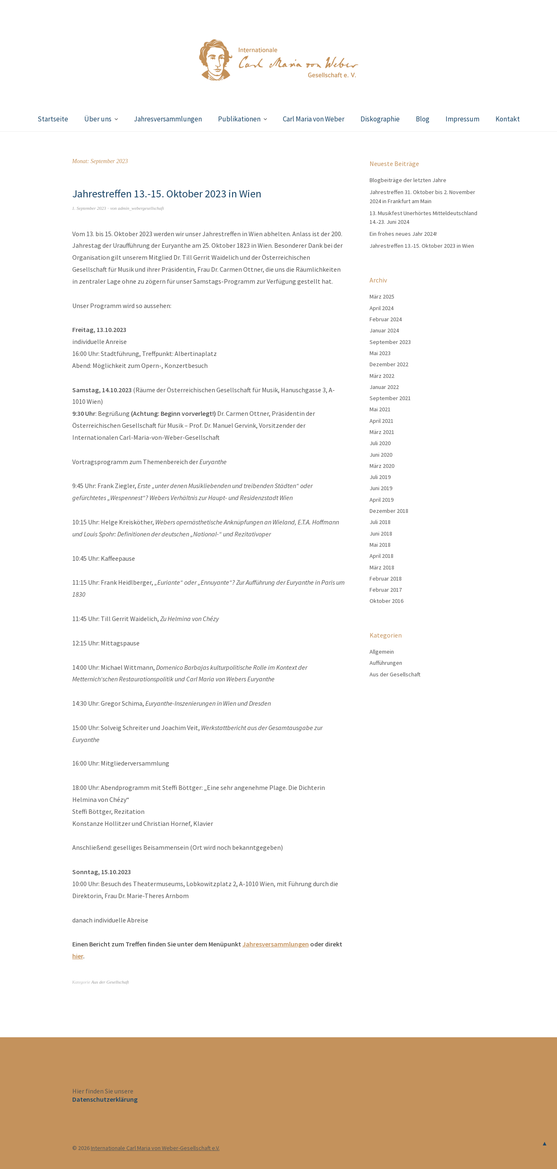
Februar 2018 (386, 578)
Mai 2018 (380, 544)
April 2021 (381, 420)
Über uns (97, 118)
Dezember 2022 (389, 364)
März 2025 (382, 296)
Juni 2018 (381, 533)
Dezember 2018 (389, 511)
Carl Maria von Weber (313, 118)
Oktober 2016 (386, 601)
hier (77, 956)
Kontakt (507, 118)
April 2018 (381, 556)
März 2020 (382, 465)
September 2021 (390, 398)
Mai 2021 (380, 409)
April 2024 (381, 308)
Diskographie (380, 118)
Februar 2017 (386, 589)
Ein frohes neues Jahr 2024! (403, 233)
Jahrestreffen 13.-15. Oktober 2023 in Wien (166, 193)
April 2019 (381, 499)
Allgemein (382, 651)
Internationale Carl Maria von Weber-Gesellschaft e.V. (155, 1148)
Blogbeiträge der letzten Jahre (408, 180)
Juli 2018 (380, 522)
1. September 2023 (89, 208)
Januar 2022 (384, 387)
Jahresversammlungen (168, 118)
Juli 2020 (380, 443)
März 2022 (382, 375)
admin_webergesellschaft (141, 208)
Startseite (53, 118)
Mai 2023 (380, 353)
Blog (422, 118)
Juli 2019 (380, 477)
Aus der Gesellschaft (110, 981)
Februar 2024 (386, 319)
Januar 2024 (384, 330)
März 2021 (382, 432)
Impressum (462, 118)
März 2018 (382, 567)
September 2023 (390, 342)
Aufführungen (386, 662)
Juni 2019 (381, 488)
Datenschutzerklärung (104, 1099)
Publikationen (239, 118)
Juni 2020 (381, 454)
